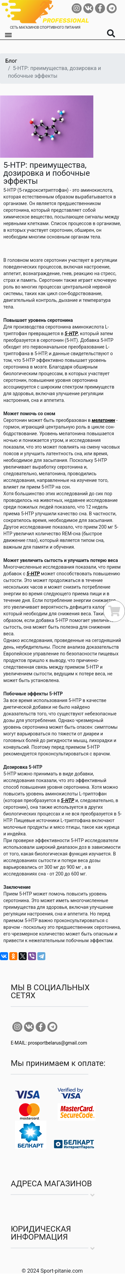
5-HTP (71, 333)
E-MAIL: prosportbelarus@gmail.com (49, 1043)
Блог (11, 61)
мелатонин (103, 420)
